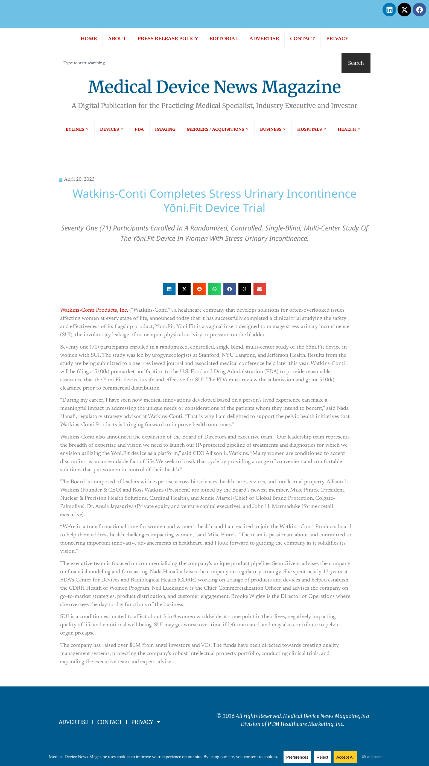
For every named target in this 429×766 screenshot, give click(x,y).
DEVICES (112, 130)
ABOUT (117, 39)
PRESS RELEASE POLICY (168, 39)
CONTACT (302, 39)
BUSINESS (273, 130)
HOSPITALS (311, 130)
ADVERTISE (264, 39)
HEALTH (349, 130)
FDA (139, 130)
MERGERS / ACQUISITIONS (218, 130)
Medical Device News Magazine (214, 87)
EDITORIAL (223, 39)
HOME (89, 39)
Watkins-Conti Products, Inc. (94, 310)
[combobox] (199, 63)
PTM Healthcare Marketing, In (304, 724)
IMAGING (165, 130)
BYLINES (77, 130)
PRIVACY (337, 39)
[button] (169, 289)
